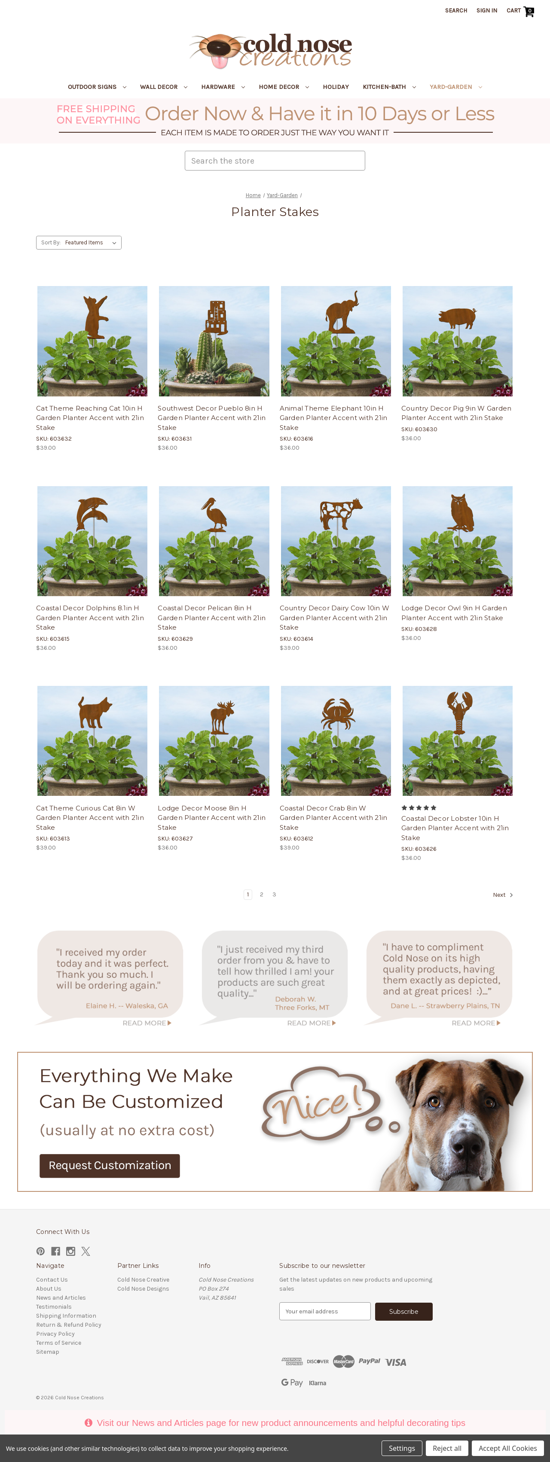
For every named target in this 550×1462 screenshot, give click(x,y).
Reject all (447, 1448)
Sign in (487, 10)
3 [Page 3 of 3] (274, 894)
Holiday (336, 87)
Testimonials (54, 1306)
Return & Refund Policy (68, 1324)
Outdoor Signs (97, 87)
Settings (402, 1448)
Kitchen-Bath (389, 87)
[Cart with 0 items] (521, 11)
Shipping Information (66, 1315)
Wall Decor (163, 87)
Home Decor (284, 87)
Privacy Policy (55, 1333)
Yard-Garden (456, 87)
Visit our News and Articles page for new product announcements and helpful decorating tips (275, 1422)
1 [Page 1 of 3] (248, 894)
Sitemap (47, 1351)
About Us (48, 1288)
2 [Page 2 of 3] (261, 894)
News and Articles (61, 1297)
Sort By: (51, 242)
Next (503, 895)
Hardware (223, 87)
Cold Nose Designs (143, 1288)
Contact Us (52, 1279)
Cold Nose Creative (143, 1279)
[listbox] (92, 242)
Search (456, 10)
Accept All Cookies (508, 1448)
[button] (275, 120)
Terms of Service (58, 1342)
